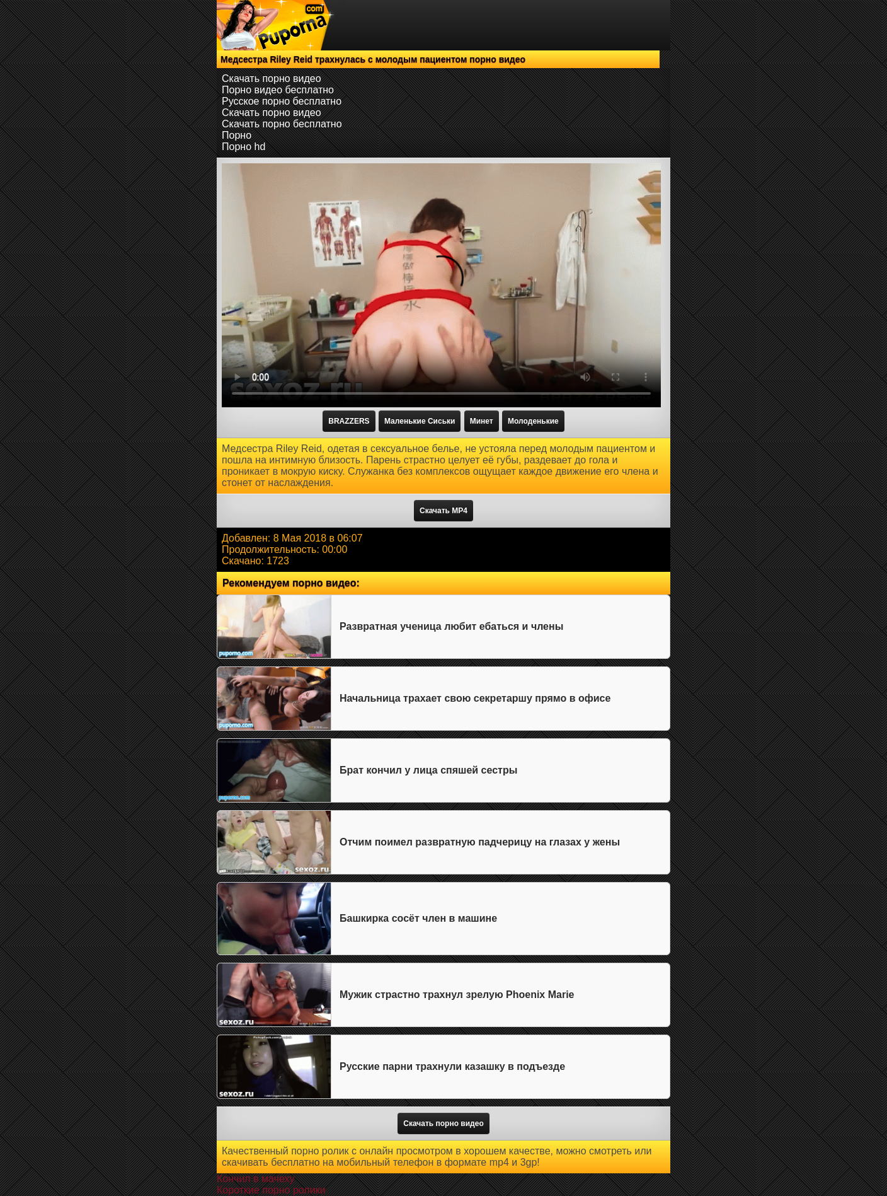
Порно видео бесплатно (278, 89)
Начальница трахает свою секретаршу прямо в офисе (475, 698)
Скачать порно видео (271, 78)
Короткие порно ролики (271, 1190)
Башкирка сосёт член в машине (418, 918)
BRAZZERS (348, 421)
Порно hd (243, 146)
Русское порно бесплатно (281, 101)
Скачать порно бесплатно (282, 124)
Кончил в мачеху (255, 1178)
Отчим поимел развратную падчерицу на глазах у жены (480, 842)
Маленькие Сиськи (419, 421)
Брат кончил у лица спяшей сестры (428, 770)
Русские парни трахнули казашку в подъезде (452, 1066)
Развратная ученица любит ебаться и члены (451, 626)
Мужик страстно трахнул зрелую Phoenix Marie (457, 994)
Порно (236, 135)
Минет (481, 421)
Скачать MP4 (443, 510)
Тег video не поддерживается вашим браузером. (441, 285)
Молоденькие (533, 421)
